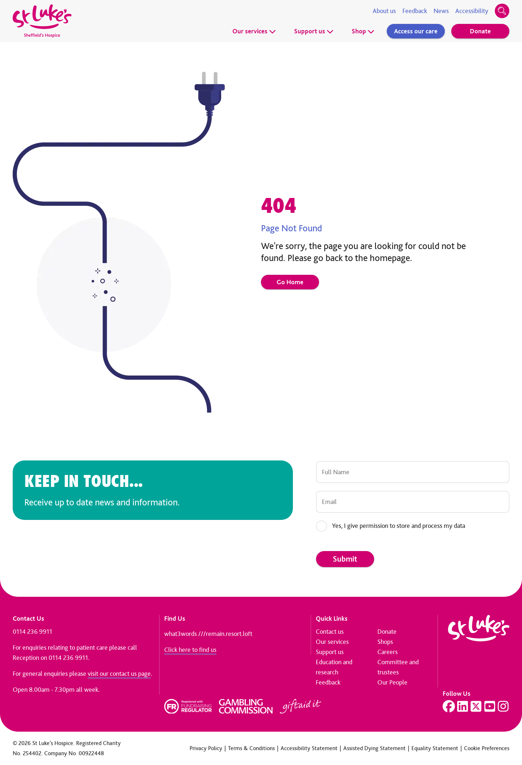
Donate (480, 31)
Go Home (290, 282)
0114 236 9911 (32, 632)
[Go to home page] (42, 21)
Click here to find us (190, 650)
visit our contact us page (119, 674)
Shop (363, 31)
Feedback (414, 11)
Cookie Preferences (486, 748)
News (441, 11)
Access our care (416, 31)
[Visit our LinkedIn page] (462, 706)
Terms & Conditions (251, 748)
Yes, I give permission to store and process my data (398, 526)
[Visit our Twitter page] (476, 706)
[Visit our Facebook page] (449, 706)
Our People (392, 682)
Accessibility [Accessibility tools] (471, 11)
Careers (387, 652)
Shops (385, 642)
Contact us (330, 632)
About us (384, 11)
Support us (314, 31)
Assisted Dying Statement (374, 748)
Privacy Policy (206, 748)
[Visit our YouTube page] (490, 706)
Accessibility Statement (309, 748)
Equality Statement (434, 748)
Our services (254, 31)
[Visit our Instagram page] (503, 706)
